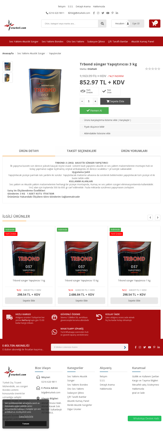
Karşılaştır (124, 110)
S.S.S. (70, 6)
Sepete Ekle (115, 101)
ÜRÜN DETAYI (29, 142)
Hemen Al (146, 101)
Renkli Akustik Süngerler (79, 384)
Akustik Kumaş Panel (142, 41)
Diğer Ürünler (74, 388)
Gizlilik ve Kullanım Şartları (145, 355)
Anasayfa (8, 53)
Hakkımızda (99, 6)
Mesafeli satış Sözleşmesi (145, 363)
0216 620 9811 (55, 12)
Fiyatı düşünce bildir (94, 117)
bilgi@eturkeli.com (79, 12)
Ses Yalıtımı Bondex (52, 41)
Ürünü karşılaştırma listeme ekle (100, 110)
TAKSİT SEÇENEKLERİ (81, 142)
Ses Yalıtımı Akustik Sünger (23, 41)
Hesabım (119, 23)
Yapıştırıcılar (55, 53)
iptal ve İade (138, 371)
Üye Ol (135, 23)
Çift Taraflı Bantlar (118, 41)
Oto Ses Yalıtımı (75, 41)
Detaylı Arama (83, 6)
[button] (157, 208)
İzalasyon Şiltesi (96, 41)
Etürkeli (92, 68)
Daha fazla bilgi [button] (26, 416)
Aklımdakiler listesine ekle (97, 124)
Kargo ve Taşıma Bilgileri (145, 359)
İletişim (61, 6)
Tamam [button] (25, 423)
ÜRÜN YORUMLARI (134, 142)
